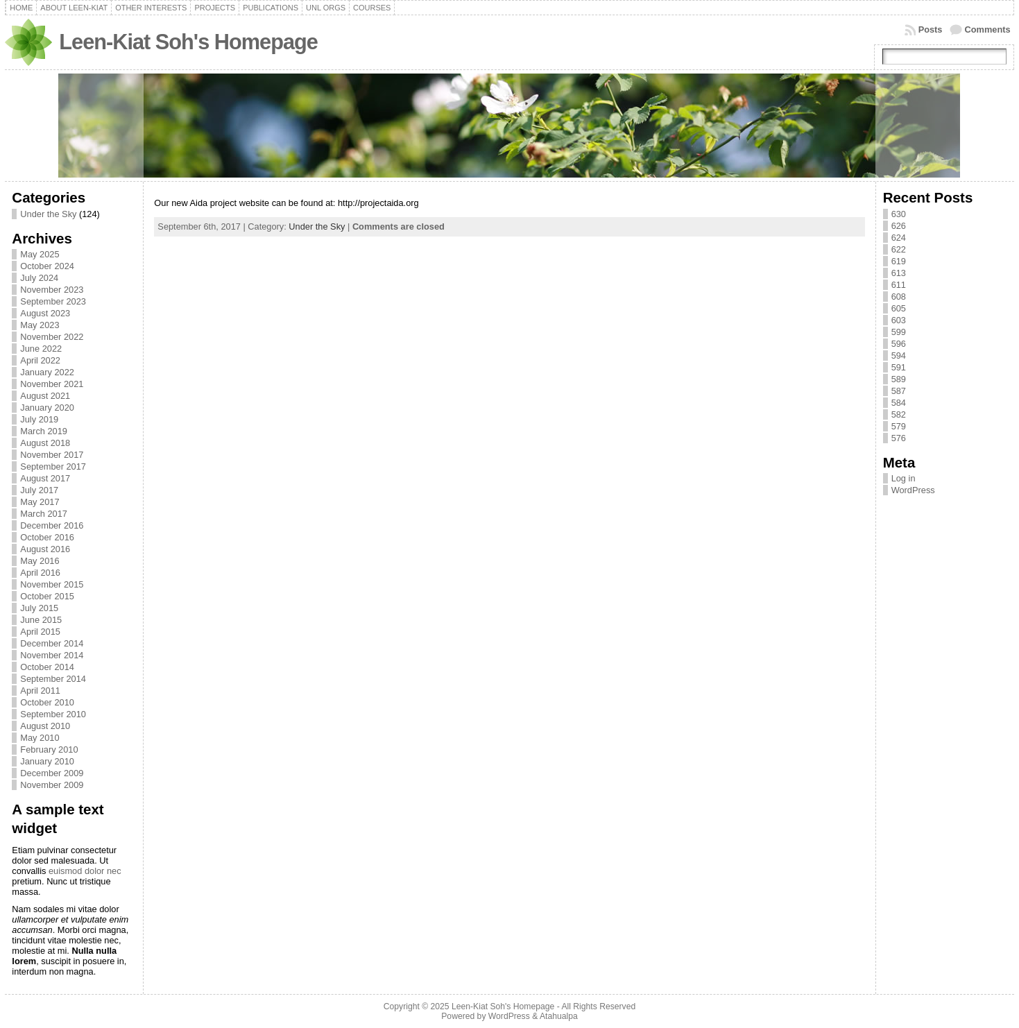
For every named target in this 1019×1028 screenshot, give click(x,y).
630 (898, 214)
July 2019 (39, 419)
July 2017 (39, 490)
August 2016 (45, 549)
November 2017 (51, 454)
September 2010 (53, 714)
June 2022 (41, 348)
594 (898, 355)
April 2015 (40, 631)
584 (898, 402)
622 (898, 249)
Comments (988, 29)
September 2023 (53, 301)
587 (898, 391)
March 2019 (43, 431)
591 (898, 367)
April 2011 (40, 690)
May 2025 (39, 254)
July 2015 (39, 608)
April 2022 (40, 360)
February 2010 (49, 749)
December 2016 (51, 525)
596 (898, 344)
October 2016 (47, 537)
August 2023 (45, 313)
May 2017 (39, 502)
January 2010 (47, 761)
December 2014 (51, 643)
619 (898, 261)
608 (898, 296)
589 (898, 379)
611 (898, 285)
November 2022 (51, 337)
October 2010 (47, 702)
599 (898, 332)
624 (898, 237)
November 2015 (51, 584)
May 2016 (39, 561)
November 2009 (51, 785)
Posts (930, 29)
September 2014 (53, 679)
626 (898, 226)
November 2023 (51, 289)
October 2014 (47, 667)
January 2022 (47, 372)
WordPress (913, 490)
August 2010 (45, 726)
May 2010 (39, 738)
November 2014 (51, 655)
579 (898, 426)
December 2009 (51, 773)
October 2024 (47, 266)
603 (898, 320)
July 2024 (39, 278)
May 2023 (39, 325)
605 (898, 308)
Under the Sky (48, 214)
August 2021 (45, 396)
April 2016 (40, 572)
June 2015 (41, 620)
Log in (903, 478)
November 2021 (51, 384)
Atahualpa (559, 1016)
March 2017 (43, 513)
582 (898, 414)
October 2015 (47, 596)
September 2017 (53, 466)
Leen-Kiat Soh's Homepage (188, 42)
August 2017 (45, 478)
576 (898, 438)
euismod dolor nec (85, 871)
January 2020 (47, 407)
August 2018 (45, 443)
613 (898, 273)
